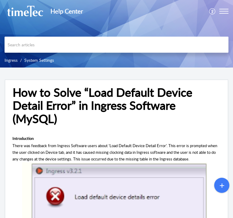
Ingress (11, 60)
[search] (116, 45)
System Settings (39, 60)
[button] (212, 11)
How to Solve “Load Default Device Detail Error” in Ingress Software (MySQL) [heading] (102, 106)
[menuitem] (212, 11)
